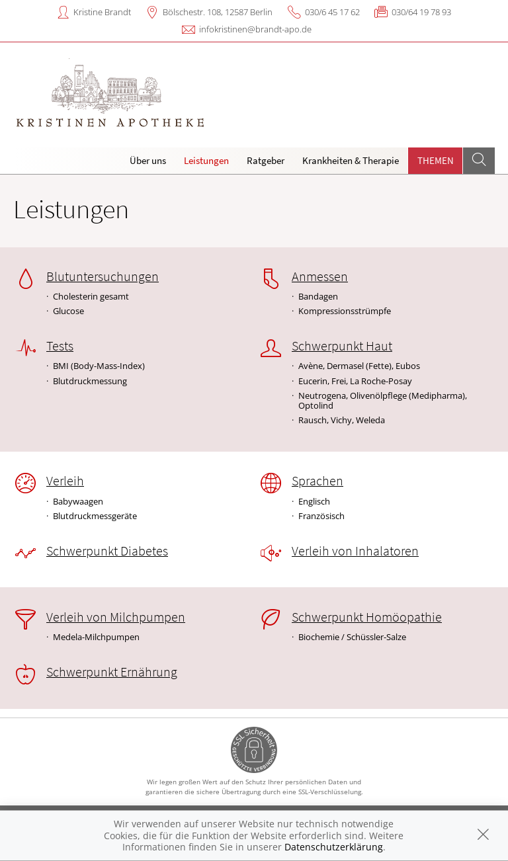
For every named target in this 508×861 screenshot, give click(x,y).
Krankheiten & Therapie (350, 160)
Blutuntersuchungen (102, 276)
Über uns (148, 160)
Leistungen (206, 160)
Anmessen (320, 276)
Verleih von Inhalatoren (355, 551)
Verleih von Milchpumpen (115, 617)
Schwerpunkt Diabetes (107, 551)
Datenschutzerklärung (333, 846)
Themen (435, 160)
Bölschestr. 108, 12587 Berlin (218, 12)
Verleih (65, 481)
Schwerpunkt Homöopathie (367, 617)
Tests (59, 346)
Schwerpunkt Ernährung (111, 672)
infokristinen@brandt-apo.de (255, 29)
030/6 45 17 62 (332, 12)
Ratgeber (265, 160)
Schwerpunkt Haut (342, 346)
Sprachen (317, 481)
